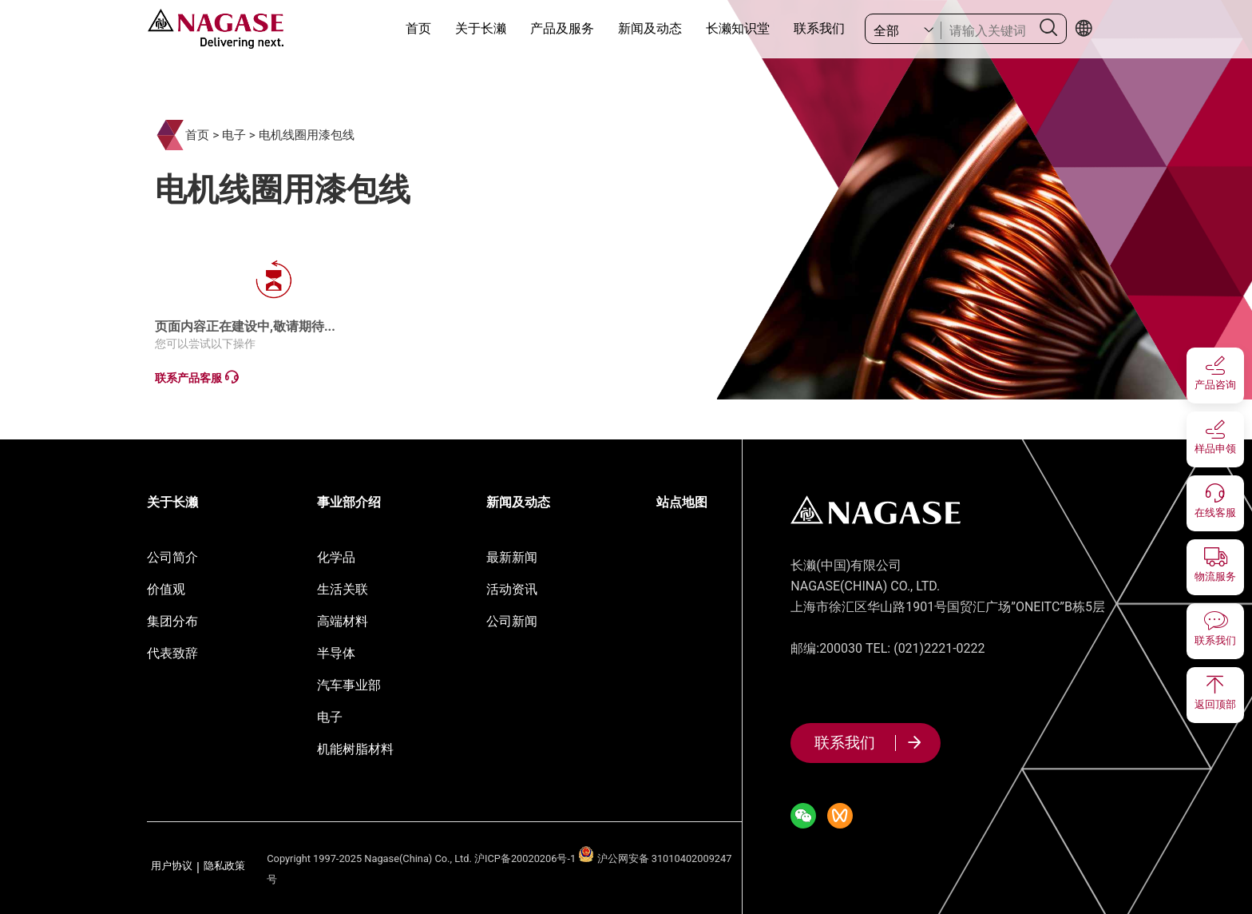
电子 (234, 135)
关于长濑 (480, 28)
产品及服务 (562, 28)
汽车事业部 (349, 685)
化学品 (336, 557)
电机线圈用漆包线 (307, 135)
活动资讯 (511, 589)
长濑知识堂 (738, 28)
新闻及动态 (650, 28)
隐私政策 (224, 866)
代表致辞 (172, 653)
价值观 (166, 589)
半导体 (336, 653)
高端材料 (342, 621)
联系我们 (819, 28)
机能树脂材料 (355, 749)
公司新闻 (511, 621)
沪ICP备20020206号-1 (525, 858)
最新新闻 (511, 557)
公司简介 (172, 557)
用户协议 (171, 866)
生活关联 (342, 589)
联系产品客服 (196, 377)
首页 (418, 28)
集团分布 (172, 621)
